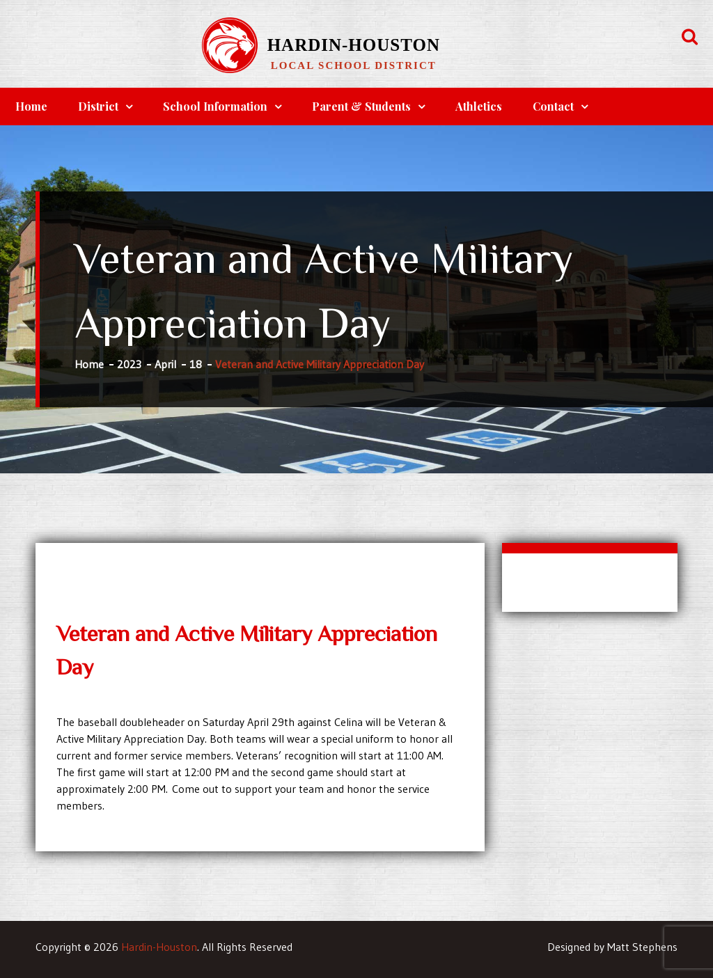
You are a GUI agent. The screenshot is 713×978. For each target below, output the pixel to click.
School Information (215, 106)
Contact (553, 106)
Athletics (478, 106)
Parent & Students (361, 106)
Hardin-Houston (353, 45)
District (98, 106)
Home (31, 106)
